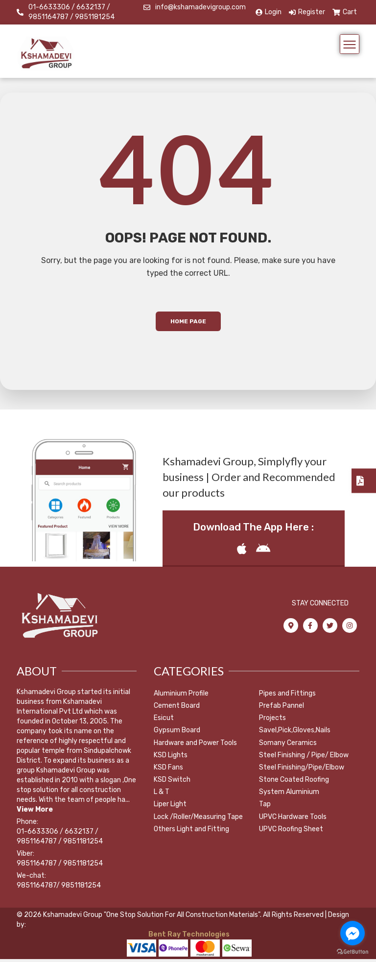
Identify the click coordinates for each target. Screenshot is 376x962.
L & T (161, 795)
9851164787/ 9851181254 (59, 888)
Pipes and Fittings (287, 696)
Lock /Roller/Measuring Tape (198, 820)
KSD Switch (172, 782)
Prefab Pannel (281, 708)
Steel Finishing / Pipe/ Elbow (304, 758)
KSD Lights (171, 758)
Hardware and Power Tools (195, 746)
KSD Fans (168, 770)
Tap (265, 807)
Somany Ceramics (288, 746)
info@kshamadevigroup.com (200, 7)
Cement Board (177, 708)
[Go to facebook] (352, 933)
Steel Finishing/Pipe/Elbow (301, 770)
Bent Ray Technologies (188, 937)
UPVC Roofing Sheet (291, 832)
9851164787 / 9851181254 (60, 866)
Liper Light (170, 807)
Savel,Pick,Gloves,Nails (294, 733)
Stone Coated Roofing (294, 782)
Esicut (164, 721)
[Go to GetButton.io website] (352, 952)
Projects (272, 721)
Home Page (188, 324)
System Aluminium (289, 795)
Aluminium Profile (181, 696)
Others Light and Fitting (191, 832)
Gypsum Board (177, 733)
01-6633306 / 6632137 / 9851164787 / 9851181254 (71, 12)
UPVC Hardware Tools (293, 820)
